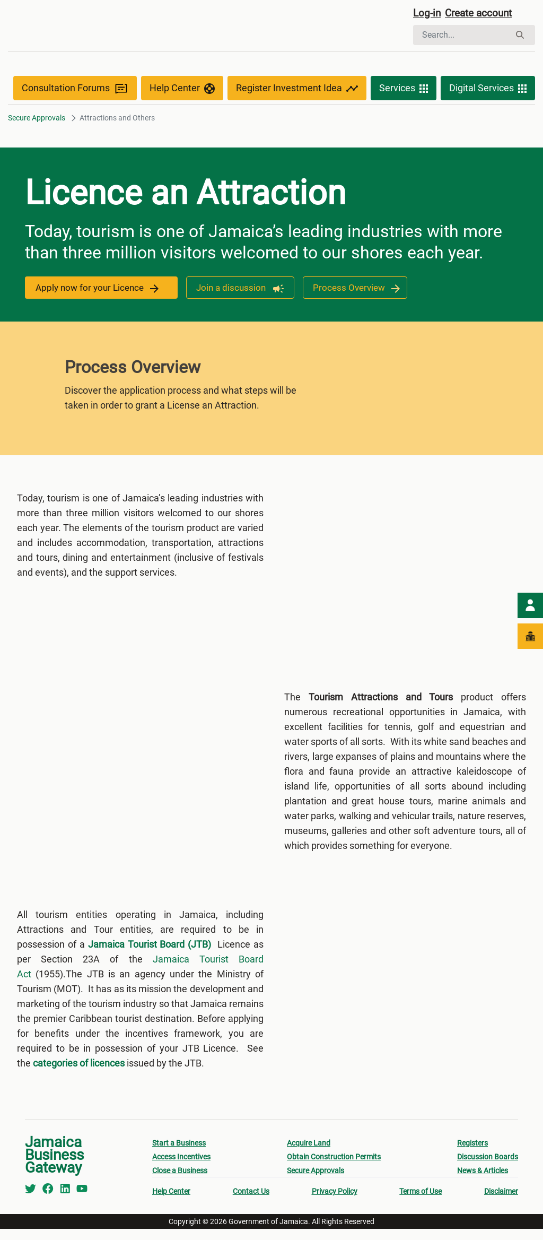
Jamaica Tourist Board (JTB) (150, 955)
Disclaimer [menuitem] (501, 1202)
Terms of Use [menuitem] (420, 1202)
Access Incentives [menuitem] (181, 1168)
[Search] (461, 36)
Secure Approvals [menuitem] (315, 1181)
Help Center (182, 91)
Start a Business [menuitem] (179, 1154)
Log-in (427, 14)
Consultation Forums (75, 91)
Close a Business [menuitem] (179, 1181)
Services (403, 91)
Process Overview (356, 290)
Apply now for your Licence (99, 290)
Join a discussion (237, 290)
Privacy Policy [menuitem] (334, 1202)
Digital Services (488, 91)
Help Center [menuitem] (171, 1202)
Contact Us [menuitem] (251, 1202)
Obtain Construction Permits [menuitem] (334, 1168)
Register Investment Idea (297, 91)
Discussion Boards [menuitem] (487, 1168)
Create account (482, 14)
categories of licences (79, 1074)
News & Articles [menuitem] (482, 1181)
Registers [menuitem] (472, 1154)
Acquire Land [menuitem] (308, 1154)
